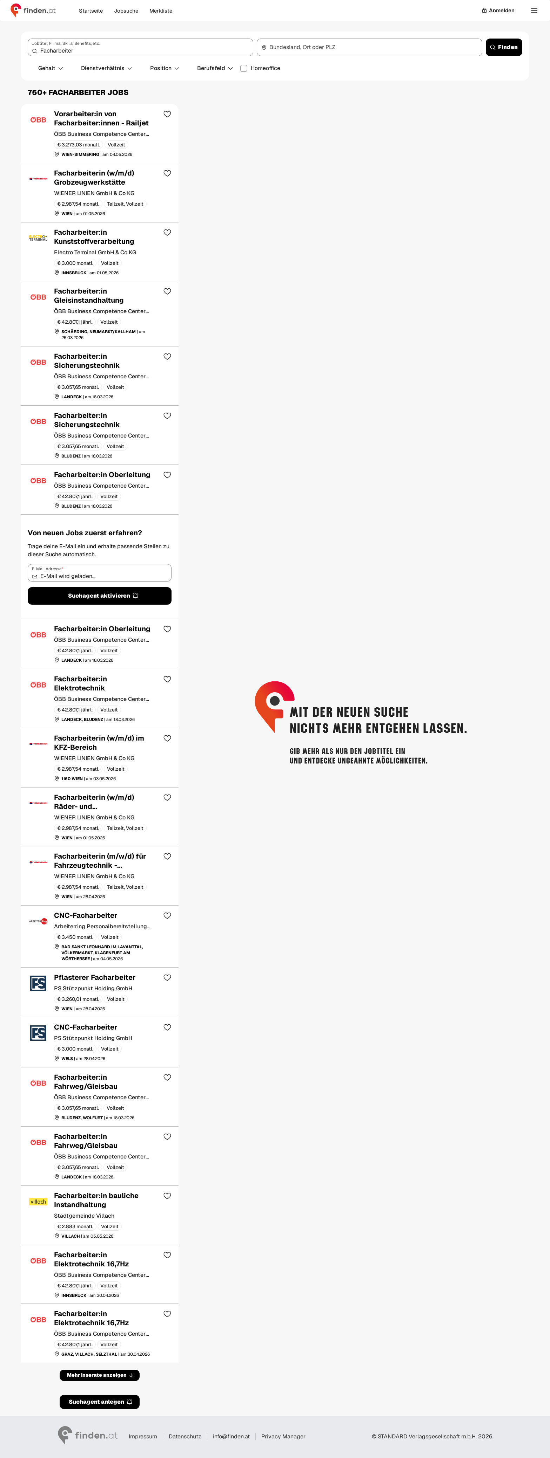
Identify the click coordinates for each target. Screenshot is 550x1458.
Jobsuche (126, 10)
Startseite (91, 10)
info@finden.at (231, 1436)
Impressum (143, 1436)
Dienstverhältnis (107, 68)
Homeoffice (265, 68)
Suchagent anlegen (101, 1401)
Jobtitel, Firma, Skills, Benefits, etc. (66, 43)
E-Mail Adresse (47, 569)
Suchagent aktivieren (103, 595)
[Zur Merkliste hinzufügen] (167, 114)
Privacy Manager (283, 1436)
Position (165, 68)
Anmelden (498, 10)
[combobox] (140, 47)
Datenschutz (185, 1436)
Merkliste (160, 10)
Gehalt (51, 68)
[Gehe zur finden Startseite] (33, 10)
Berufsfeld (215, 68)
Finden (504, 47)
